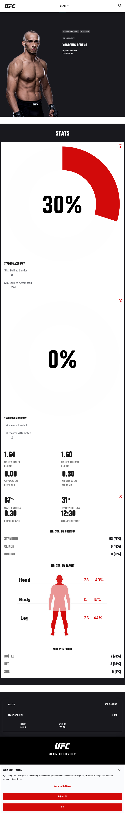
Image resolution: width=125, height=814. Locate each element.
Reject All (62, 797)
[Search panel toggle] (120, 5)
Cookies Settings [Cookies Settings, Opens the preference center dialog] (62, 786)
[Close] (119, 770)
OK (62, 807)
